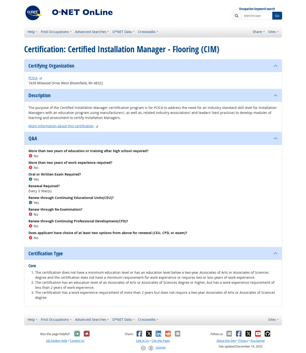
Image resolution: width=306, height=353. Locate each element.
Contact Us (77, 341)
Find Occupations (55, 31)
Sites (272, 31)
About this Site (226, 341)
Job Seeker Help (56, 341)
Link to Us (142, 341)
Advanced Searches (90, 31)
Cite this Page (161, 341)
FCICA (33, 78)
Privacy (243, 341)
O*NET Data (122, 31)
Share (257, 31)
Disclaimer (258, 341)
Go (277, 15)
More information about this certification (61, 126)
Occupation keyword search (257, 9)
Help (31, 31)
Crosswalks (147, 31)
